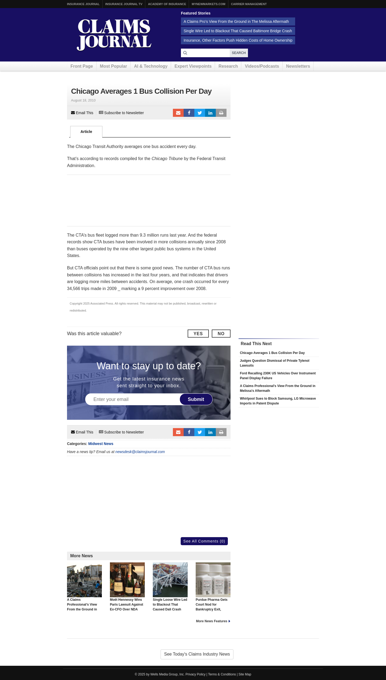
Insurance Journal (83, 4)
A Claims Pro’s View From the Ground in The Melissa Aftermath (236, 21)
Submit (196, 399)
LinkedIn (210, 113)
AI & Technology (151, 66)
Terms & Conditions (222, 674)
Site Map (245, 674)
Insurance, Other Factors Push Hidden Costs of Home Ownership (238, 40)
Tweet (199, 113)
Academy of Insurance (167, 4)
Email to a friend (178, 113)
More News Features (211, 621)
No (221, 333)
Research (228, 66)
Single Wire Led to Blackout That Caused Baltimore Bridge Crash (238, 31)
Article (86, 131)
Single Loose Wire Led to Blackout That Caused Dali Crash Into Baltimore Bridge (170, 589)
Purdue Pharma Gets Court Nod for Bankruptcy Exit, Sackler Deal (213, 589)
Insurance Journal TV (124, 4)
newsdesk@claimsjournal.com (140, 452)
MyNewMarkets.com (208, 4)
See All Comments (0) (204, 541)
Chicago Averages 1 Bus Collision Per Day (272, 353)
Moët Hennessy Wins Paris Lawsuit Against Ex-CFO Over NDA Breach (127, 589)
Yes (198, 333)
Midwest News (100, 444)
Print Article (221, 113)
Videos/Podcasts (262, 66)
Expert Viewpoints (193, 66)
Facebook (189, 113)
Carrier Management (249, 4)
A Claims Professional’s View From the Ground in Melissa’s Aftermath (84, 589)
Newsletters (298, 66)
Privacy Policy (195, 674)
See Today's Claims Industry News (197, 654)
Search (239, 53)
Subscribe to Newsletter (121, 113)
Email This (82, 113)
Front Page (81, 66)
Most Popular (113, 66)
